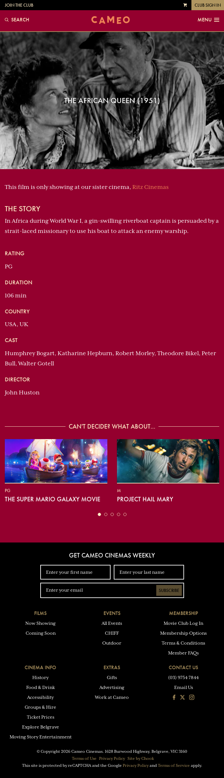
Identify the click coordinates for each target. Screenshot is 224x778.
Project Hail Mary (145, 499)
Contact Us (183, 667)
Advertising (111, 687)
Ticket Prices (40, 717)
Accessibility (40, 697)
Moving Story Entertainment (41, 736)
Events (112, 613)
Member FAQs (183, 652)
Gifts (112, 677)
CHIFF (112, 633)
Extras (112, 667)
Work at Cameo (112, 697)
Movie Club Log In (183, 623)
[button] (99, 514)
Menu (208, 19)
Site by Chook (140, 758)
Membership (183, 613)
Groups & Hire (40, 707)
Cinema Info (40, 667)
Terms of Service (174, 765)
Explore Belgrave (40, 726)
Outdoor (111, 643)
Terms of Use (84, 758)
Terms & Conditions (183, 643)
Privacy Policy (112, 758)
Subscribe (169, 590)
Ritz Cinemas (150, 187)
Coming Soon (41, 633)
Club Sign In (208, 5)
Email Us (183, 687)
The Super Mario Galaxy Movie (52, 499)
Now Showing (40, 623)
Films (40, 613)
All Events (112, 623)
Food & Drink (40, 687)
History (40, 677)
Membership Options (183, 633)
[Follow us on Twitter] (182, 697)
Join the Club (19, 5)
